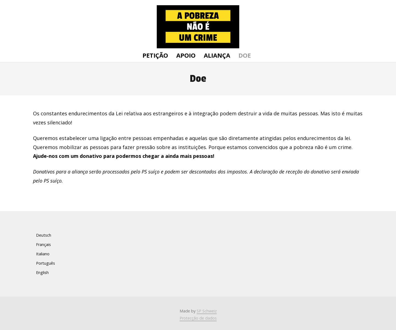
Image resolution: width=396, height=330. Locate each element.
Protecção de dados (198, 318)
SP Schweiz (207, 311)
